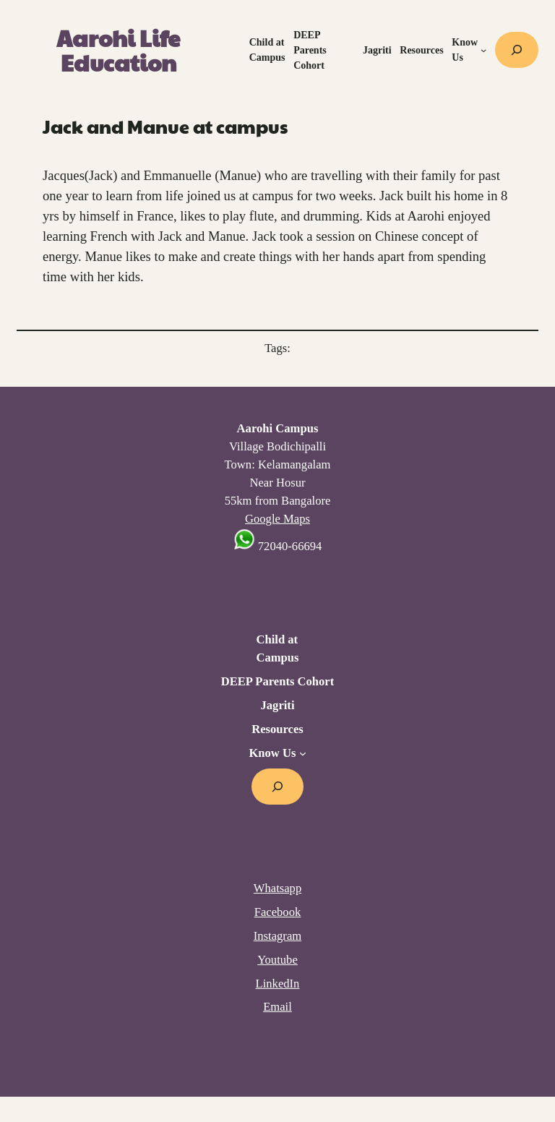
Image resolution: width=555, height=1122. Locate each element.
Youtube (277, 960)
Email (277, 1007)
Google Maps (277, 519)
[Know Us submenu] (483, 50)
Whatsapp (277, 888)
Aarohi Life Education (118, 50)
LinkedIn (278, 983)
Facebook (277, 912)
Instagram (277, 936)
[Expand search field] (516, 50)
